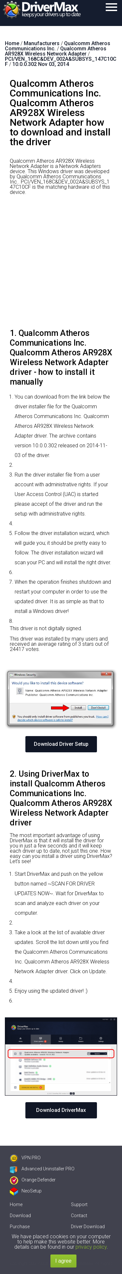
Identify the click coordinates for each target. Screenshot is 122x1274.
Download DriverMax (61, 1110)
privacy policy (91, 1247)
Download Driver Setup (61, 744)
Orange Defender (33, 1180)
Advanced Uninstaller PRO (42, 1168)
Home (16, 1204)
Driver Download (88, 1226)
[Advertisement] (61, 264)
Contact (79, 1215)
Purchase (20, 1226)
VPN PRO (25, 1157)
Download (20, 1215)
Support (79, 1204)
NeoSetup (26, 1191)
